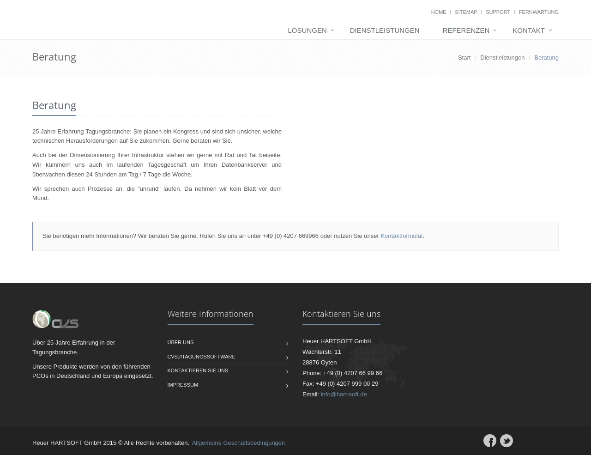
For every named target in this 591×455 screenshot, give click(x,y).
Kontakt (529, 30)
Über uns (181, 342)
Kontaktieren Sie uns (198, 370)
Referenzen (466, 30)
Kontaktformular (401, 235)
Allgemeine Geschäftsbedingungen (238, 442)
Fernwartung (539, 12)
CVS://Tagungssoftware (201, 356)
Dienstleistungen (385, 30)
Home (438, 12)
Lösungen (307, 30)
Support (498, 12)
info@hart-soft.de (344, 394)
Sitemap (466, 12)
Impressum (183, 385)
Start (464, 57)
